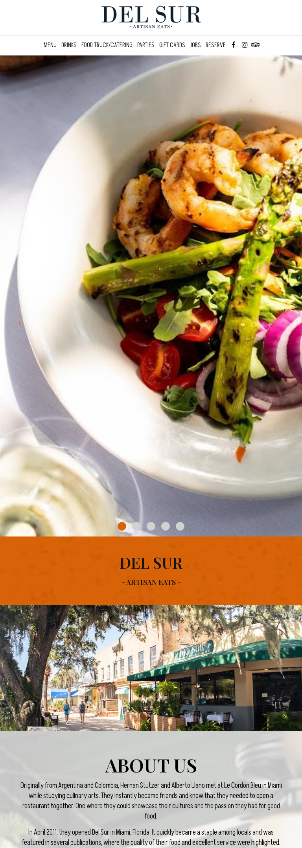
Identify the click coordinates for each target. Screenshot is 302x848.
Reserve (216, 45)
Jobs (195, 45)
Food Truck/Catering (107, 45)
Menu (50, 45)
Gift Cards (172, 45)
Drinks (69, 45)
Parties (146, 45)
